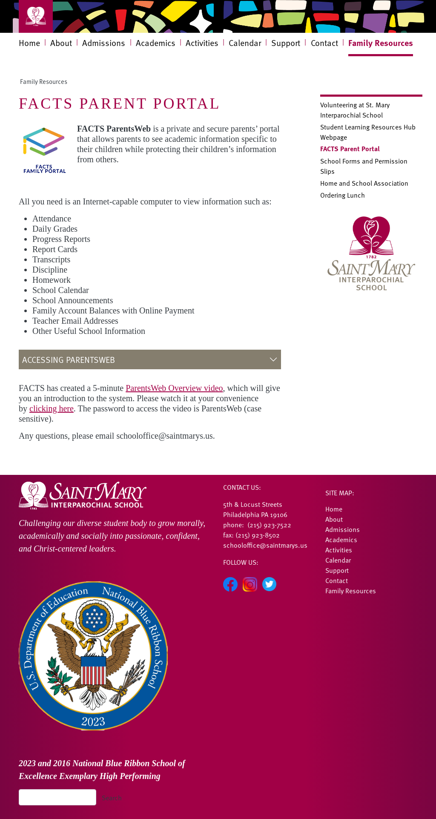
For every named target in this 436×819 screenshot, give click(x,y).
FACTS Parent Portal (350, 148)
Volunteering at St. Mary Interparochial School (355, 109)
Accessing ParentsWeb (68, 359)
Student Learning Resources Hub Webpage (368, 131)
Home (29, 43)
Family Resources (380, 42)
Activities (202, 43)
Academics (155, 43)
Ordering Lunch (342, 194)
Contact (324, 43)
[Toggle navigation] (36, 16)
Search (112, 797)
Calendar (245, 43)
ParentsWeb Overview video (174, 388)
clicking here (51, 408)
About (61, 43)
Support (285, 43)
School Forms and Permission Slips (363, 165)
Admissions (103, 43)
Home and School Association (364, 182)
